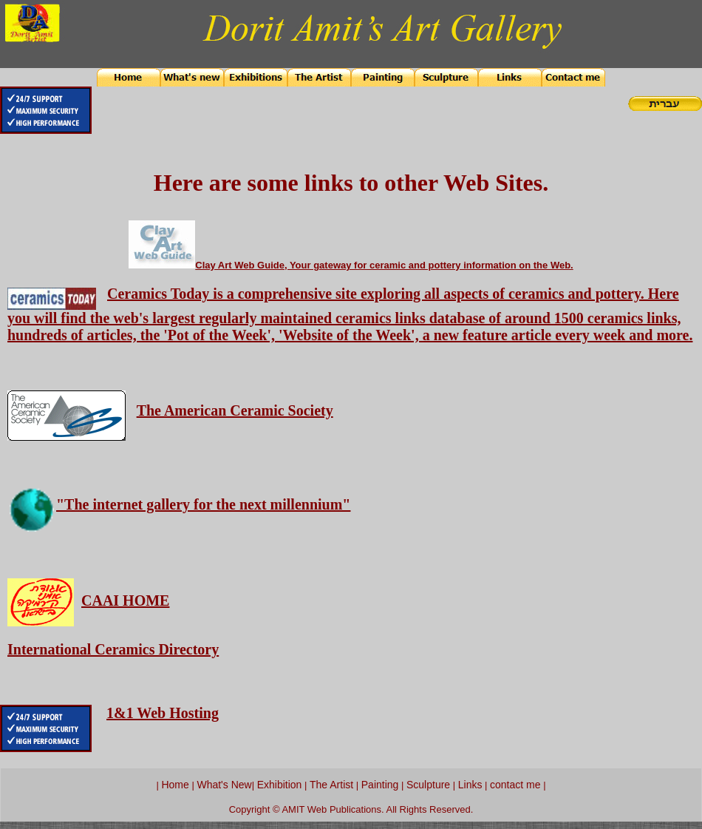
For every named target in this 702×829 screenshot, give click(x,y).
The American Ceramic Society (235, 410)
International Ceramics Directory (113, 649)
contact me (515, 785)
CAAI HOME (125, 600)
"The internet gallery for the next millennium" (203, 504)
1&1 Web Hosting (162, 713)
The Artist (330, 785)
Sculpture (428, 785)
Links (470, 785)
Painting (380, 785)
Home (174, 785)
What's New (224, 785)
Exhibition (279, 785)
